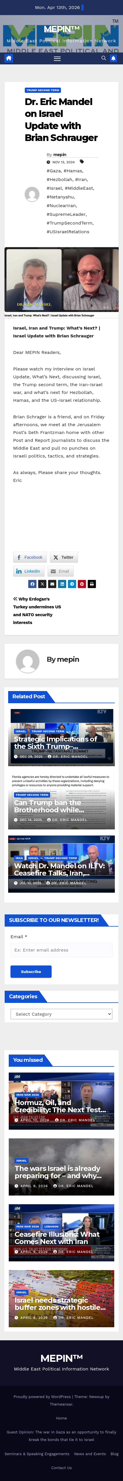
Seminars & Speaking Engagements (37, 1454)
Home (61, 1418)
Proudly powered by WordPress (43, 1397)
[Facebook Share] (30, 557)
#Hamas (73, 170)
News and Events (90, 1454)
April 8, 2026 (34, 1318)
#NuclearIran (61, 205)
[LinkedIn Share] (29, 571)
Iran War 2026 (27, 1094)
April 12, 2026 (35, 1120)
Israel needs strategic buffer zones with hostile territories (57, 1307)
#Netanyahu (60, 197)
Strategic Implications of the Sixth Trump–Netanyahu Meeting (55, 746)
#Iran (81, 179)
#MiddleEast (79, 188)
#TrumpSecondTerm (69, 223)
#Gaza (54, 170)
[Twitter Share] (64, 557)
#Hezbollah (59, 179)
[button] (103, 58)
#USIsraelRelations (68, 231)
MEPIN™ (61, 29)
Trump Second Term (43, 90)
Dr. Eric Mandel (68, 757)
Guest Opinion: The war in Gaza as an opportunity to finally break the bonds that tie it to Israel (61, 1436)
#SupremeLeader (66, 214)
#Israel (54, 188)
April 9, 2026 (34, 1186)
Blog (114, 1454)
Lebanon (51, 1226)
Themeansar (61, 1404)
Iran (19, 858)
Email (18, 936)
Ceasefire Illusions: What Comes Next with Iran (57, 1238)
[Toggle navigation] (57, 59)
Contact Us (61, 1468)
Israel (21, 731)
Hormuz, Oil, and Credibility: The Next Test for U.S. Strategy (58, 1109)
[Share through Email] (61, 571)
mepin (59, 154)
